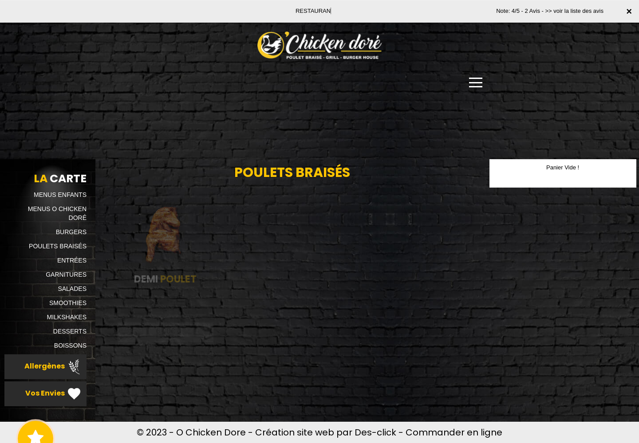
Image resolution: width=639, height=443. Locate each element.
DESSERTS (70, 331)
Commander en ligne (454, 432)
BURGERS (71, 231)
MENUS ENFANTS (60, 194)
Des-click (375, 432)
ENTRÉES (72, 260)
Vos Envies (53, 394)
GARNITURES (66, 274)
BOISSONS (70, 345)
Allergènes (53, 367)
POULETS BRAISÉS (58, 246)
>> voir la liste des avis (574, 11)
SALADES (72, 288)
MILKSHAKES (67, 317)
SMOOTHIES (68, 302)
